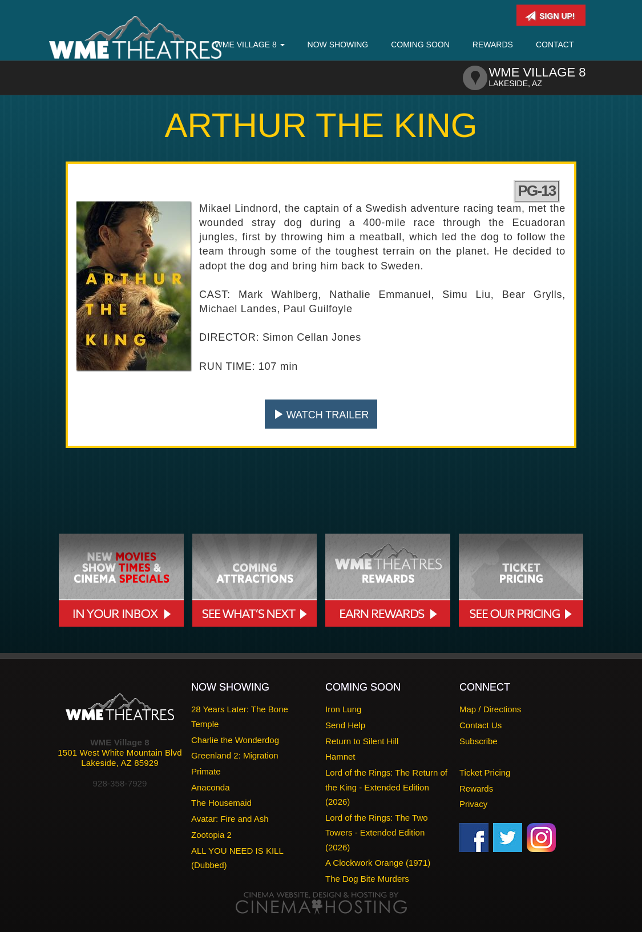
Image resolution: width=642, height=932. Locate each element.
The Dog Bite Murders (367, 878)
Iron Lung (343, 709)
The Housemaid (221, 803)
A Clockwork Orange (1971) (377, 863)
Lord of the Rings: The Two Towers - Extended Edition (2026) (376, 832)
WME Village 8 (250, 44)
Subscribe (478, 741)
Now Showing (338, 44)
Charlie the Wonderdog (235, 740)
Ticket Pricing (484, 772)
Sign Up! (550, 16)
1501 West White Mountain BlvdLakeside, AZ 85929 (120, 758)
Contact (555, 44)
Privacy (473, 804)
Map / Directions (490, 709)
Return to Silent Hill (361, 741)
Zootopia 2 (211, 835)
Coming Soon (420, 44)
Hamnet (340, 756)
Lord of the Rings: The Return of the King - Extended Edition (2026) (386, 787)
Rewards (493, 44)
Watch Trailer (321, 415)
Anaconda (210, 787)
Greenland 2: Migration (234, 755)
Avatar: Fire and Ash (230, 819)
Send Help (345, 725)
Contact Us (480, 725)
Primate (206, 771)
